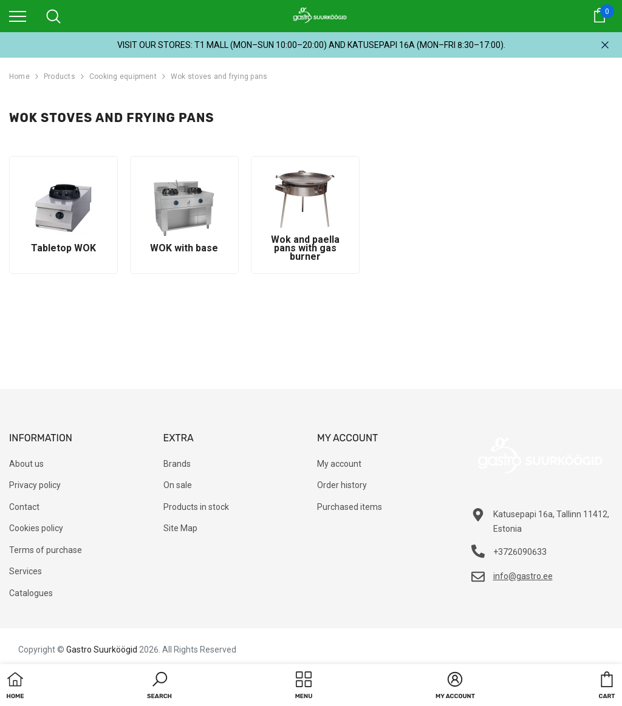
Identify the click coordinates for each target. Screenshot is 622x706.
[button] (159, 686)
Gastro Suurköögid (101, 649)
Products (59, 76)
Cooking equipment (123, 76)
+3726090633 (520, 552)
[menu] (17, 15)
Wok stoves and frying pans (219, 76)
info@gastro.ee (523, 576)
